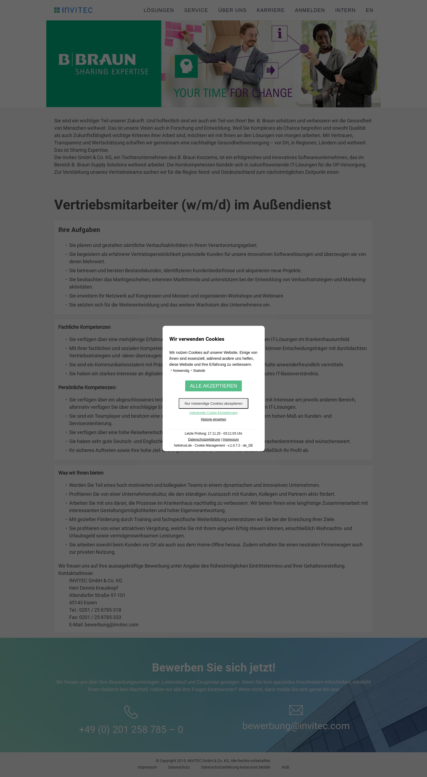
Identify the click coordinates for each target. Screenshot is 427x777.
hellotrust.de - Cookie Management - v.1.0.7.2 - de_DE (213, 445)
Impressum (231, 439)
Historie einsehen (213, 419)
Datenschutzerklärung (204, 439)
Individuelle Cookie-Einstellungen (214, 413)
